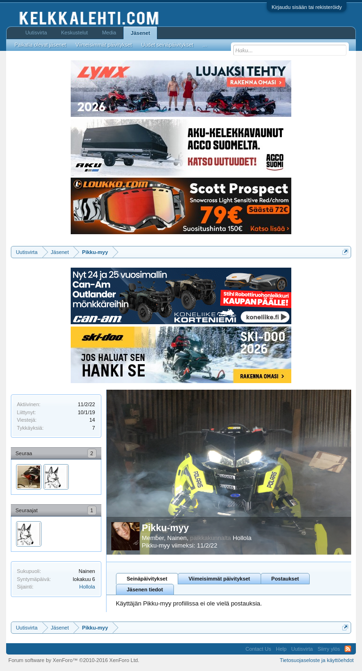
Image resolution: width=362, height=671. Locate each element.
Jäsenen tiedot (145, 589)
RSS (348, 649)
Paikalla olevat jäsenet (40, 45)
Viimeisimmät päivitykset (219, 578)
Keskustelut (74, 32)
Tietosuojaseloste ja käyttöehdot (317, 660)
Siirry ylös (329, 649)
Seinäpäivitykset (147, 578)
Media (109, 32)
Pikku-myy (165, 528)
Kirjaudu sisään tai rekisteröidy (307, 7)
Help (281, 649)
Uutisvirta (36, 32)
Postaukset (285, 578)
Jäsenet (140, 33)
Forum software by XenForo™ (74, 660)
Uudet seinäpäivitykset (167, 45)
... (205, 45)
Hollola (87, 586)
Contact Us (258, 649)
